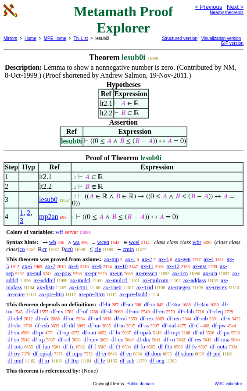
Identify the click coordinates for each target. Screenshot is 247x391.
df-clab (186, 311)
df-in (119, 325)
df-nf (82, 311)
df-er (101, 353)
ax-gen (182, 259)
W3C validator (228, 383)
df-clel (14, 318)
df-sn (13, 332)
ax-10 (121, 266)
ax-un (116, 273)
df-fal (31, 311)
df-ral (120, 318)
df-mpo (74, 353)
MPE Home (55, 38)
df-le (99, 360)
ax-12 (173, 266)
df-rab (201, 318)
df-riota (218, 346)
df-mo (132, 311)
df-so (13, 339)
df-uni (89, 332)
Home (30, 38)
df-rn (169, 339)
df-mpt (172, 332)
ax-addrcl (44, 280)
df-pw (219, 325)
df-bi (104, 304)
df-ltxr (71, 360)
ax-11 (147, 266)
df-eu (159, 311)
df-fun (43, 346)
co (22, 249)
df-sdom (184, 353)
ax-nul (34, 273)
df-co (117, 339)
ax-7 (50, 266)
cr (44, 249)
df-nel (94, 318)
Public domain (140, 383)
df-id (198, 332)
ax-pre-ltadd (133, 294)
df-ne (68, 318)
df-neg (157, 360)
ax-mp (111, 259)
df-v (226, 318)
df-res (194, 339)
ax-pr (91, 273)
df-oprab (43, 353)
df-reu (174, 318)
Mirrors (10, 38)
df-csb (42, 325)
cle (97, 249)
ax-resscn (146, 273)
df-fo (139, 346)
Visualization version (221, 38)
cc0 (69, 249)
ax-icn (210, 273)
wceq (103, 242)
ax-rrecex (216, 287)
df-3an (200, 304)
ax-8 (73, 266)
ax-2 (147, 259)
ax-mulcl (80, 280)
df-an (127, 304)
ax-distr (45, 287)
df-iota (15, 346)
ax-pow (63, 273)
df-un (94, 325)
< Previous (208, 7)
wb (52, 242)
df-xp (38, 339)
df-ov (13, 353)
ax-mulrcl (116, 280)
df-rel (64, 339)
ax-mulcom (155, 280)
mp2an (48, 216)
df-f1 (115, 346)
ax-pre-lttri (51, 294)
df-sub (127, 360)
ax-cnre (16, 294)
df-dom (153, 353)
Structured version (179, 38)
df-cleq (215, 311)
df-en (126, 353)
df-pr (38, 332)
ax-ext (200, 266)
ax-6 (27, 266)
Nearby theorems (226, 12)
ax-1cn (180, 273)
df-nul (169, 325)
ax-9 (96, 266)
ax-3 (163, 259)
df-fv (191, 346)
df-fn (69, 346)
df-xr (44, 360)
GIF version (232, 43)
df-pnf (214, 353)
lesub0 (48, 199)
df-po (223, 332)
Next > (235, 7)
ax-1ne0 (112, 287)
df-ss (143, 325)
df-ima (222, 339)
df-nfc (43, 318)
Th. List (81, 38)
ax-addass (194, 280)
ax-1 (130, 259)
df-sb (107, 311)
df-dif (68, 325)
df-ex (57, 311)
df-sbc (14, 325)
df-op (63, 332)
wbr (197, 242)
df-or (149, 304)
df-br (115, 332)
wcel (134, 242)
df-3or (173, 304)
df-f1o (165, 346)
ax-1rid (144, 287)
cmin (128, 249)
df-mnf (15, 360)
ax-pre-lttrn (91, 294)
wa (76, 242)
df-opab (142, 332)
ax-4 (209, 259)
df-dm (143, 339)
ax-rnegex (179, 287)
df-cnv (90, 339)
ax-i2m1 (78, 287)
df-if (194, 325)
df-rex (147, 318)
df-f (92, 346)
